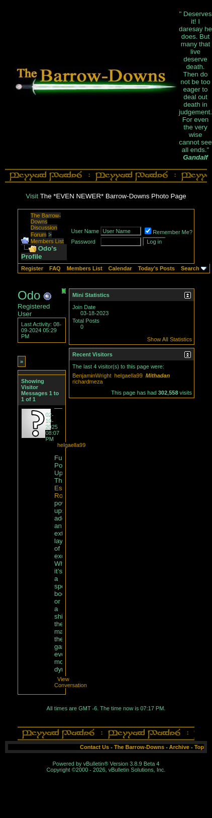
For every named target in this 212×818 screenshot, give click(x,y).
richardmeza (87, 382)
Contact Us (94, 747)
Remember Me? (168, 232)
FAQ (55, 268)
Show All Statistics (169, 339)
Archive (179, 747)
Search (190, 268)
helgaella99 (71, 445)
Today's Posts (156, 268)
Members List (47, 241)
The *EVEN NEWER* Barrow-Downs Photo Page (113, 196)
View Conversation (70, 682)
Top (199, 747)
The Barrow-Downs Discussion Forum (46, 225)
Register (32, 268)
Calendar (120, 268)
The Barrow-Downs (139, 747)
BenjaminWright (91, 376)
